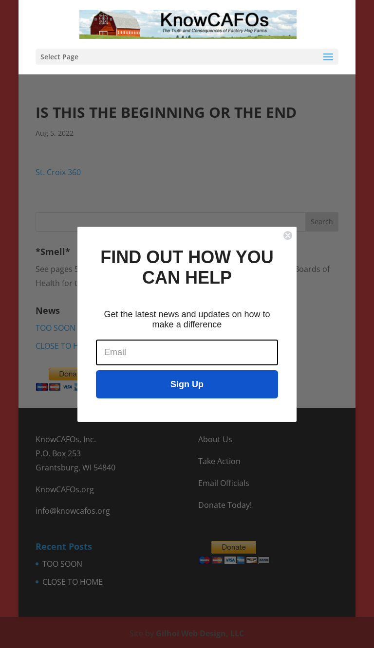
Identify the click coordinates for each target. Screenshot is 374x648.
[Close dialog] (288, 235)
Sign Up (187, 384)
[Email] (187, 352)
